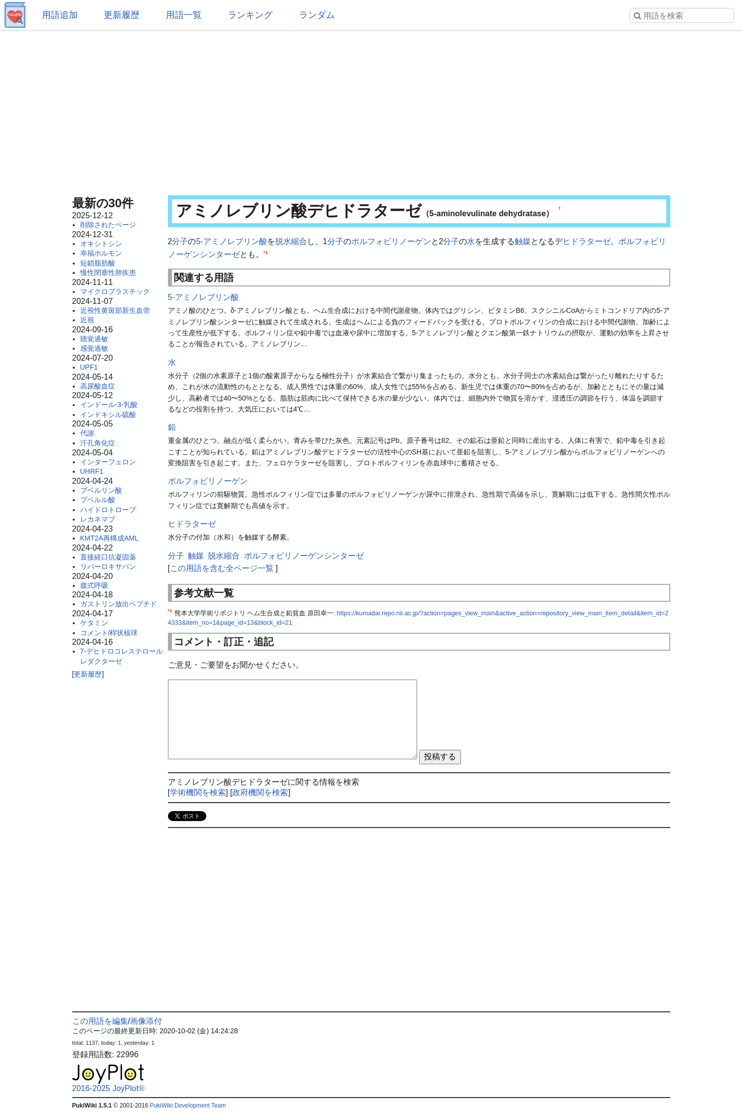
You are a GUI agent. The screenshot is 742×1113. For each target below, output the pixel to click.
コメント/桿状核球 (109, 633)
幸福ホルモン (101, 253)
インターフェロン (108, 462)
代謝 (87, 433)
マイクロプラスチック (115, 291)
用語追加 (60, 15)
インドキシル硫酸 (108, 414)
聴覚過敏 (94, 339)
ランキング (250, 15)
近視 (87, 320)
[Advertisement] (371, 109)
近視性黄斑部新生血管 (115, 310)
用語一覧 (184, 15)
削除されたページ (108, 225)
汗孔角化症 (97, 443)
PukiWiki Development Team (188, 1105)
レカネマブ (97, 519)
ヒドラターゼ (586, 241)
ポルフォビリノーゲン (391, 241)
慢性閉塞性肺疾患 (108, 273)
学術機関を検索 (198, 792)
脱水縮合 (291, 241)
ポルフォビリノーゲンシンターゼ (304, 556)
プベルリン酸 (101, 490)
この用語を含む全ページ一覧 (222, 568)
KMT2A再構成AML (109, 538)
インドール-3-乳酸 (109, 405)
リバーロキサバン (108, 566)
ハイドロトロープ (108, 510)
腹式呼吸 (94, 585)
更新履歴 (122, 15)
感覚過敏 (94, 348)
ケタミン (94, 623)
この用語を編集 (100, 1021)
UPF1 (89, 367)
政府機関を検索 (260, 792)
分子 (180, 241)
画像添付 (146, 1021)
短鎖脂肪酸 (97, 263)
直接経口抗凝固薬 (108, 557)
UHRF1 (92, 471)
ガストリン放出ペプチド (118, 604)
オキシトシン (101, 244)
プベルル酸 (97, 500)
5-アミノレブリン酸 (231, 241)
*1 (266, 252)
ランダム (317, 15)
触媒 (523, 241)
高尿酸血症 (97, 386)
